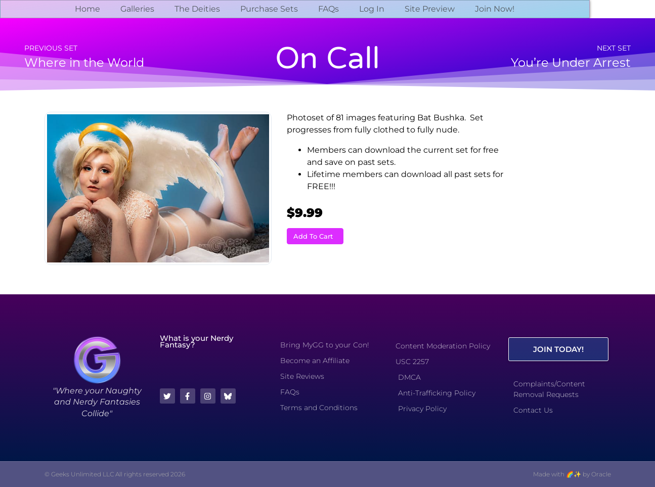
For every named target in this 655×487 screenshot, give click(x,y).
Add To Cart (313, 236)
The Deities (197, 9)
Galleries (137, 9)
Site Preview (430, 9)
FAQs (328, 9)
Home (87, 9)
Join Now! (494, 9)
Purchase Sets (269, 9)
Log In (371, 9)
